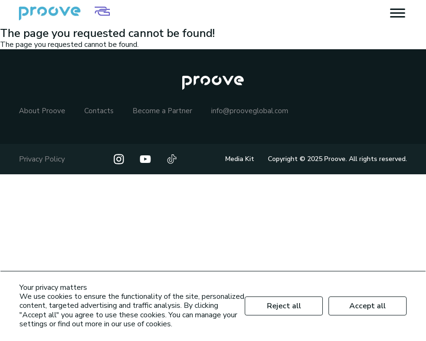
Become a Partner (162, 111)
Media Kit (239, 158)
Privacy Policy (42, 159)
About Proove (42, 111)
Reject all (284, 306)
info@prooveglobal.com (249, 111)
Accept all (367, 306)
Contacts (99, 111)
